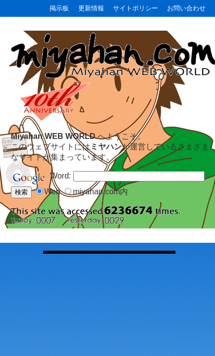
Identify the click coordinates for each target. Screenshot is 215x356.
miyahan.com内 (100, 191)
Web (52, 191)
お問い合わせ (186, 8)
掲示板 (59, 8)
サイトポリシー (135, 8)
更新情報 (91, 8)
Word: (61, 176)
